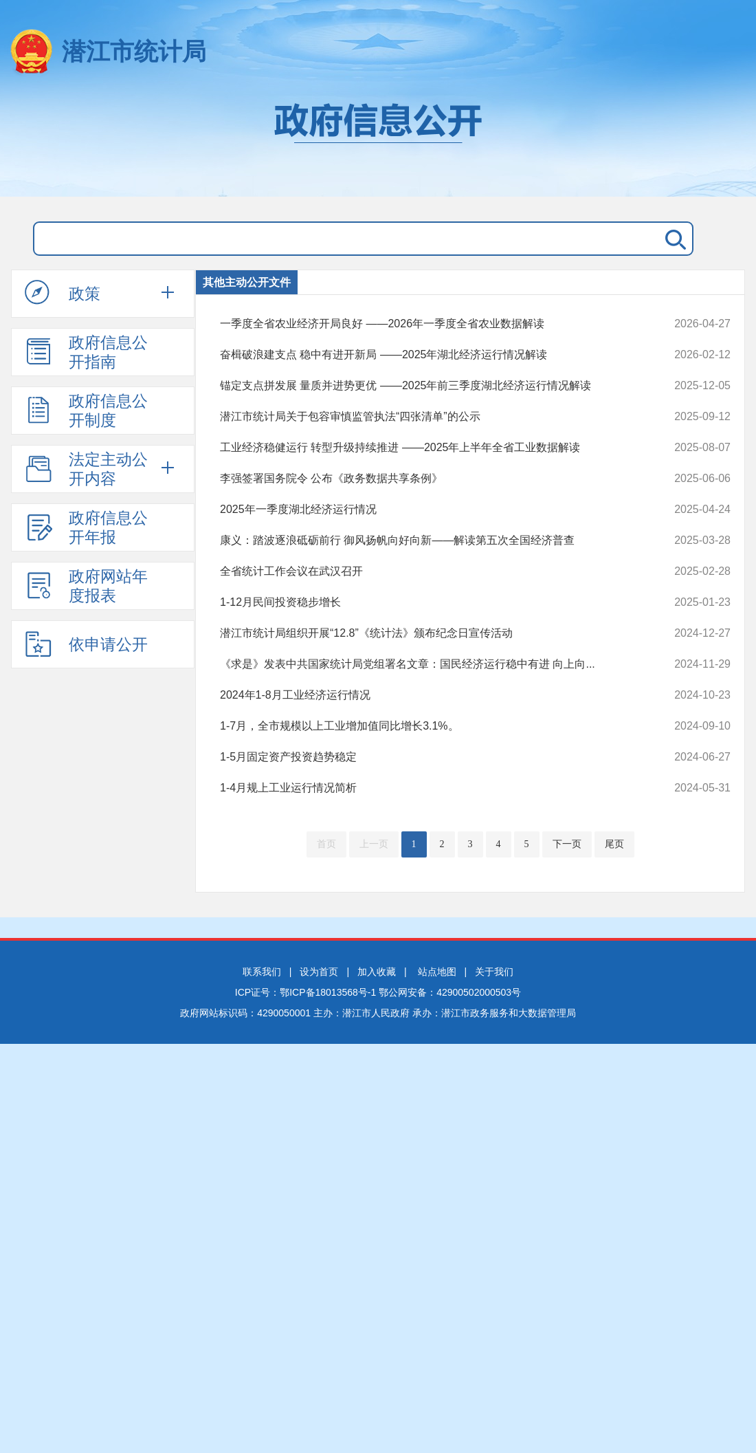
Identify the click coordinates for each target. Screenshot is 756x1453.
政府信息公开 (378, 143)
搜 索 (673, 238)
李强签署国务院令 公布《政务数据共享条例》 (427, 478)
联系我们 (262, 971)
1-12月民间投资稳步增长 (427, 602)
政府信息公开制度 (86, 410)
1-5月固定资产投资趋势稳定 (427, 757)
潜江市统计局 (134, 51)
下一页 (567, 844)
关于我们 (494, 971)
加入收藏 (376, 971)
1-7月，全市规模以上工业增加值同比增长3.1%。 (427, 726)
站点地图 (437, 971)
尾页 (614, 844)
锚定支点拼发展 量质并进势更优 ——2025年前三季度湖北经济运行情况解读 (427, 386)
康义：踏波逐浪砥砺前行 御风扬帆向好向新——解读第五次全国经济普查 (427, 540)
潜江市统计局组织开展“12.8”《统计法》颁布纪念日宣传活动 (427, 633)
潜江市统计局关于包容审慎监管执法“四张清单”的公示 (427, 416)
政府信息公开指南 (86, 352)
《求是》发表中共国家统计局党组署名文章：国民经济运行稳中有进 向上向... (427, 664)
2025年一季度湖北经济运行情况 (427, 509)
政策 (62, 293)
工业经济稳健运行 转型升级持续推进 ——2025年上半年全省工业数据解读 (427, 447)
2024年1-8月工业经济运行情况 (427, 695)
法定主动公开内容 (86, 469)
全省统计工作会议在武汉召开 (427, 571)
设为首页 (319, 971)
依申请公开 (86, 643)
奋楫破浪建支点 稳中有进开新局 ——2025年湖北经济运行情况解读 (427, 355)
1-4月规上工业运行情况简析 (427, 788)
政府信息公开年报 (86, 527)
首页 (326, 844)
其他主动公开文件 (247, 282)
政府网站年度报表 (86, 585)
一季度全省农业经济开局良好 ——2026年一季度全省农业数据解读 (427, 324)
